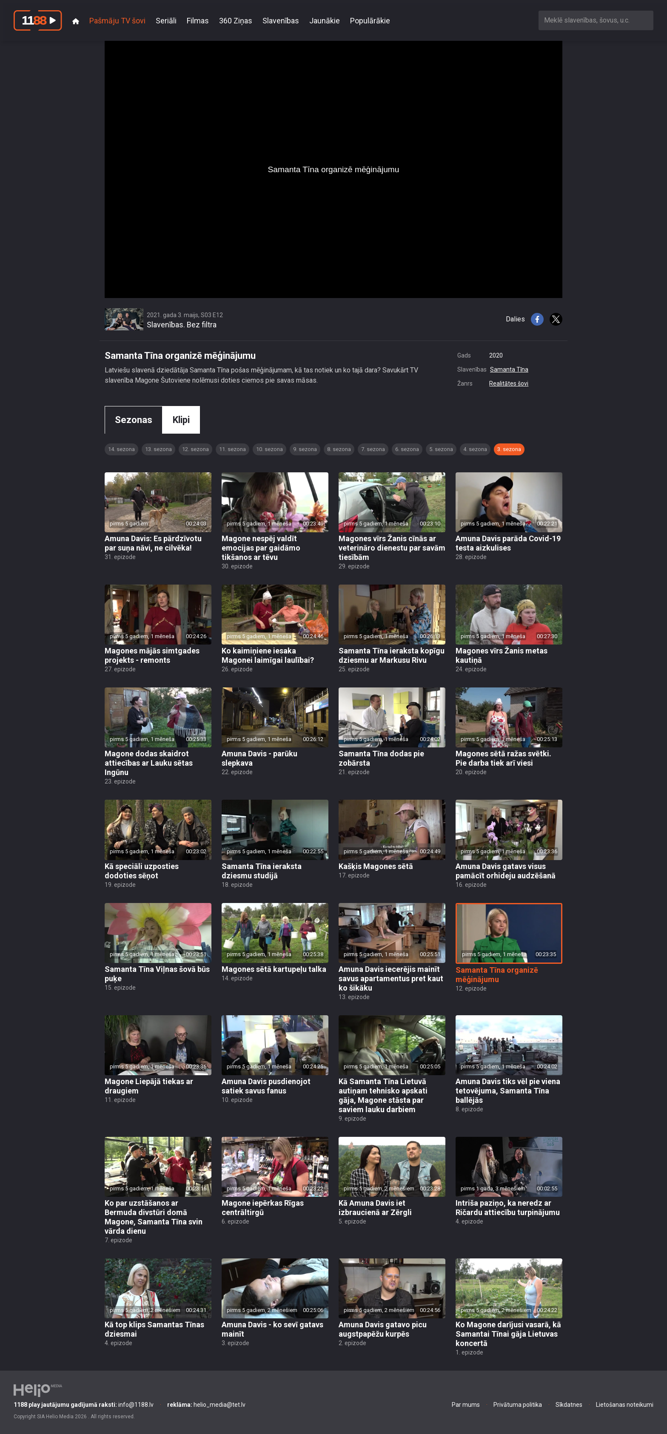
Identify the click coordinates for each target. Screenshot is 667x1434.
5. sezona (441, 449)
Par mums (466, 1404)
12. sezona (195, 449)
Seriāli (166, 20)
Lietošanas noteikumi (624, 1404)
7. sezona (373, 449)
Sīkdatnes (569, 1404)
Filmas (198, 20)
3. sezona (509, 449)
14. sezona (121, 449)
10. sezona (269, 449)
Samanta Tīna (509, 369)
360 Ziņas (235, 20)
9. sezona (305, 449)
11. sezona (232, 449)
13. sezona (158, 449)
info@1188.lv (84, 1404)
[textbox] (596, 20)
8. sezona (339, 449)
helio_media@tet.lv (206, 1404)
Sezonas (133, 420)
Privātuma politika (517, 1404)
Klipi (181, 420)
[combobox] (596, 20)
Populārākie (370, 20)
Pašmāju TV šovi (117, 20)
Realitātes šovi (508, 383)
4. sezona (475, 449)
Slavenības (280, 20)
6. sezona (407, 449)
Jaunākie (324, 20)
